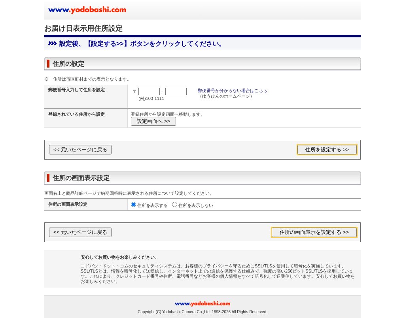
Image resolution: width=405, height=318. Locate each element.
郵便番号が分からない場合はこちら (232, 90)
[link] (65, 266)
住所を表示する (152, 205)
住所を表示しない (195, 205)
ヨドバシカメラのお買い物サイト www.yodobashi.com (87, 10)
